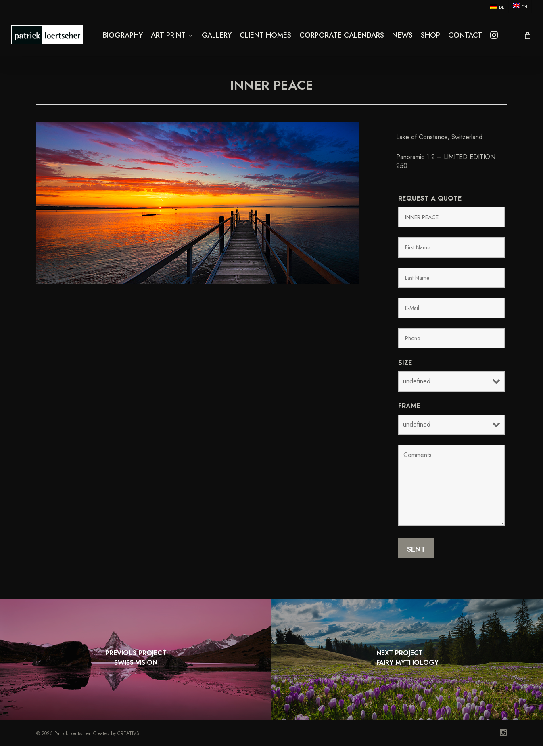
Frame (409, 406)
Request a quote (430, 198)
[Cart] (527, 38)
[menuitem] (497, 7)
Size (405, 362)
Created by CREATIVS (116, 733)
